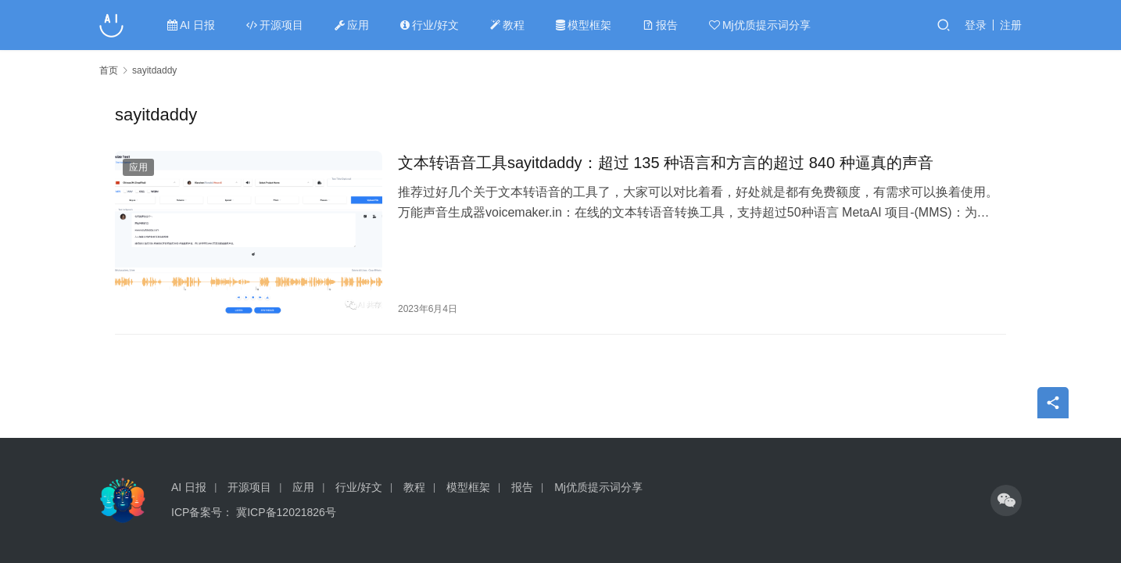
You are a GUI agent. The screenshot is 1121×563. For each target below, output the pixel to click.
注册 (1011, 25)
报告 (660, 25)
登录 (976, 25)
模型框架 (583, 25)
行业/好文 (429, 25)
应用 (352, 25)
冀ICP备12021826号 (286, 512)
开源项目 (274, 25)
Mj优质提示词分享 (760, 25)
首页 (108, 70)
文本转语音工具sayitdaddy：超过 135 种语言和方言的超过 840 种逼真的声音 (665, 162)
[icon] (1006, 500)
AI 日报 (191, 25)
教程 (507, 25)
